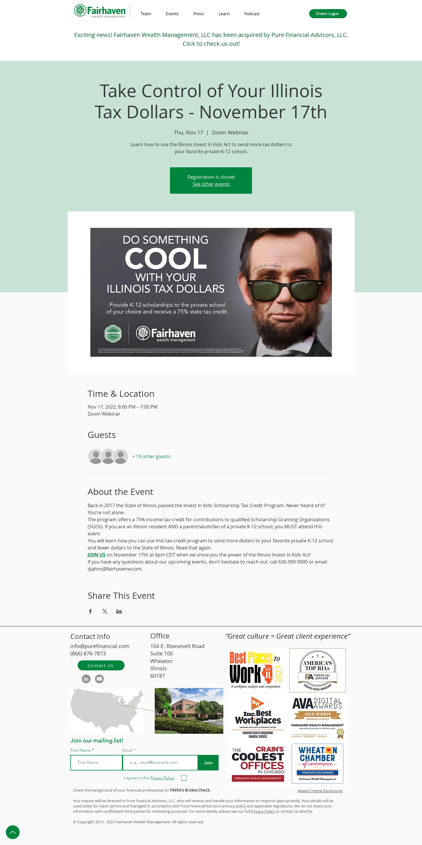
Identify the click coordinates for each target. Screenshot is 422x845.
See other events (211, 184)
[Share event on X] (105, 611)
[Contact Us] (101, 665)
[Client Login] (328, 13)
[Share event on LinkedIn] (119, 611)
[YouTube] (99, 678)
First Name (80, 750)
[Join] (208, 762)
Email (127, 750)
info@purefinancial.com (100, 646)
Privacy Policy (263, 811)
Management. (159, 821)
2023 (110, 821)
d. (202, 821)
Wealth (140, 821)
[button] (224, 13)
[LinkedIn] (86, 678)
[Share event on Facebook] (90, 611)
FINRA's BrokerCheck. (190, 790)
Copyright (85, 821)
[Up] (13, 832)
